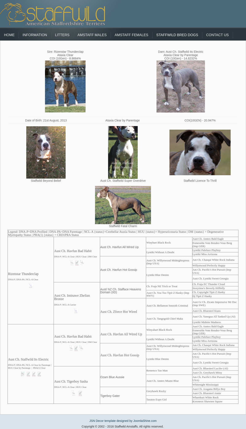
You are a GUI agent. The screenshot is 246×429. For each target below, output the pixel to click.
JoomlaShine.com (145, 420)
